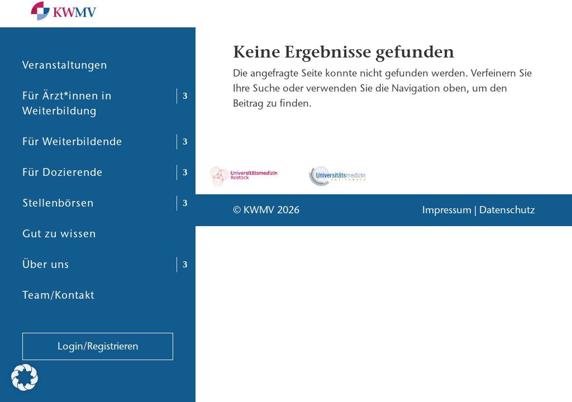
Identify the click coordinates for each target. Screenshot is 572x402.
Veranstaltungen (64, 91)
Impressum (446, 210)
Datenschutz (507, 210)
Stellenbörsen (58, 229)
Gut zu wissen (59, 260)
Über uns (45, 291)
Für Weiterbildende (72, 168)
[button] (24, 377)
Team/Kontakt (58, 321)
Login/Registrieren (98, 373)
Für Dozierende (62, 199)
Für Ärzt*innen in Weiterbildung (67, 130)
